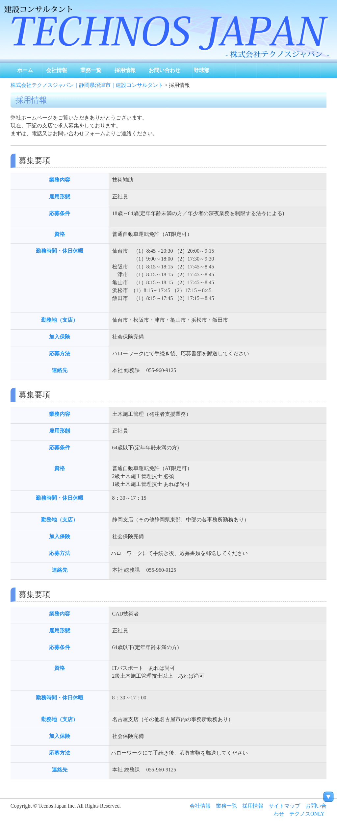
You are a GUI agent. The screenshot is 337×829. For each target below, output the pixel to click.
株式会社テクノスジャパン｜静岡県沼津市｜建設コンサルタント (87, 85)
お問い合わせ (164, 70)
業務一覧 (90, 70)
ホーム (25, 70)
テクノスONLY (306, 813)
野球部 (201, 70)
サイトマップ (284, 806)
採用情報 (125, 70)
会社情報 (56, 70)
